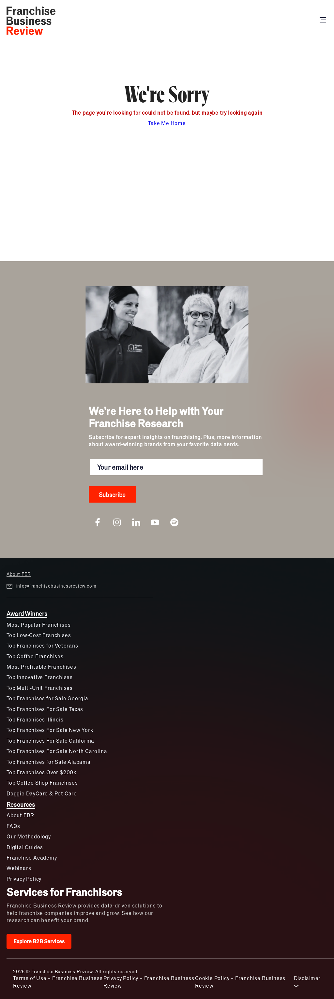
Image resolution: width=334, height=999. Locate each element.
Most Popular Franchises (38, 624)
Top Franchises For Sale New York (50, 729)
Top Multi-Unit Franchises (40, 687)
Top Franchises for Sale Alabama (49, 761)
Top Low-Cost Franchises (39, 635)
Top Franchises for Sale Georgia (47, 698)
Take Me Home (167, 123)
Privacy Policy (24, 878)
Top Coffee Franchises (35, 656)
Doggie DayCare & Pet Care (42, 793)
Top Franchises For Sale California (50, 740)
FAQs (13, 825)
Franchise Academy (32, 857)
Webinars (19, 867)
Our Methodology (29, 836)
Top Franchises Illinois (35, 719)
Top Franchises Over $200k (41, 772)
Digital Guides (25, 847)
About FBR (19, 574)
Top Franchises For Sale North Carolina (57, 751)
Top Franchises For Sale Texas (45, 709)
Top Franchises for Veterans (42, 645)
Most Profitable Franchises (41, 666)
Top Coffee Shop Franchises (42, 782)
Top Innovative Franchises (40, 677)
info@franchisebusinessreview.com (51, 586)
